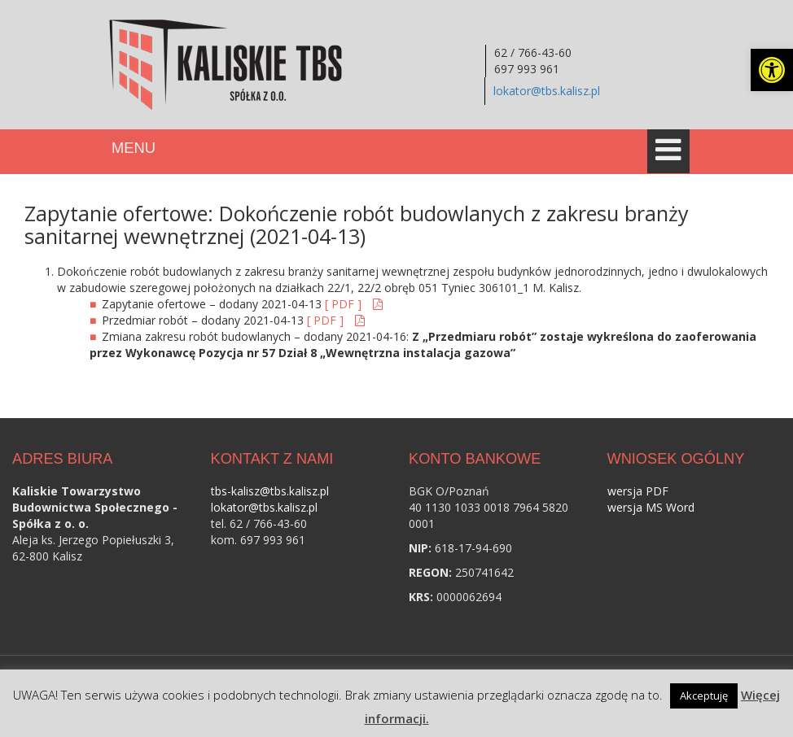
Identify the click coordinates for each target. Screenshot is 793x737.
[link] (772, 70)
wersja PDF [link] (637, 491)
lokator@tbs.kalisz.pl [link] (546, 90)
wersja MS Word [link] (650, 507)
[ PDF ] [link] (345, 304)
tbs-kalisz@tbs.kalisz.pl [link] (270, 491)
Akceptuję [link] (704, 695)
